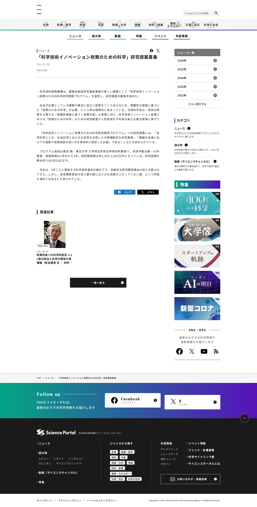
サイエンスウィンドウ (68, 463)
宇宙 (101, 25)
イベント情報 (197, 443)
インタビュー (76, 458)
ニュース (75, 36)
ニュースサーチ (169, 454)
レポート (59, 458)
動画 (118, 36)
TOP (39, 378)
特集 (139, 36)
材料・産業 (156, 25)
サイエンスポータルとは (204, 463)
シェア (125, 191)
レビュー (44, 458)
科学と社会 (211, 25)
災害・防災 (193, 25)
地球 (82, 25)
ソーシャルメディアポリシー (102, 500)
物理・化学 (119, 25)
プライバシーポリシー (70, 500)
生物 (46, 25)
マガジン (166, 463)
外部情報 (182, 36)
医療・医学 (64, 25)
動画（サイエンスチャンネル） (59, 472)
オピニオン (45, 463)
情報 (137, 25)
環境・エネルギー (121, 473)
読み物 (96, 36)
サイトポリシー (45, 500)
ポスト (148, 191)
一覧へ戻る (98, 283)
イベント (160, 36)
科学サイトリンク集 (201, 457)
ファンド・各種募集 (201, 450)
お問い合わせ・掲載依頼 (192, 479)
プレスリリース (169, 449)
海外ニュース (168, 458)
